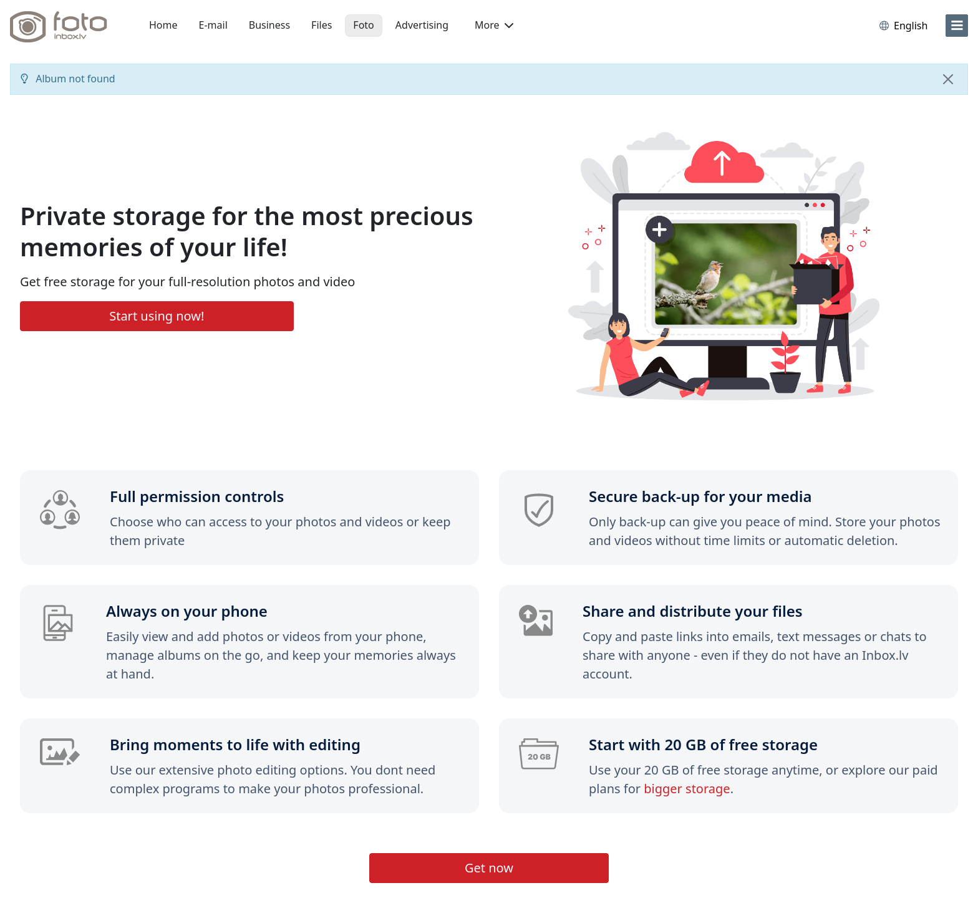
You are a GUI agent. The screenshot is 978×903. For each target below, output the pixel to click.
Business (269, 25)
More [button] (494, 25)
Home (163, 25)
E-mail (213, 25)
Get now (489, 867)
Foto (363, 25)
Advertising (421, 25)
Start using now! (156, 315)
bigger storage (687, 788)
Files (321, 25)
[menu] (957, 25)
